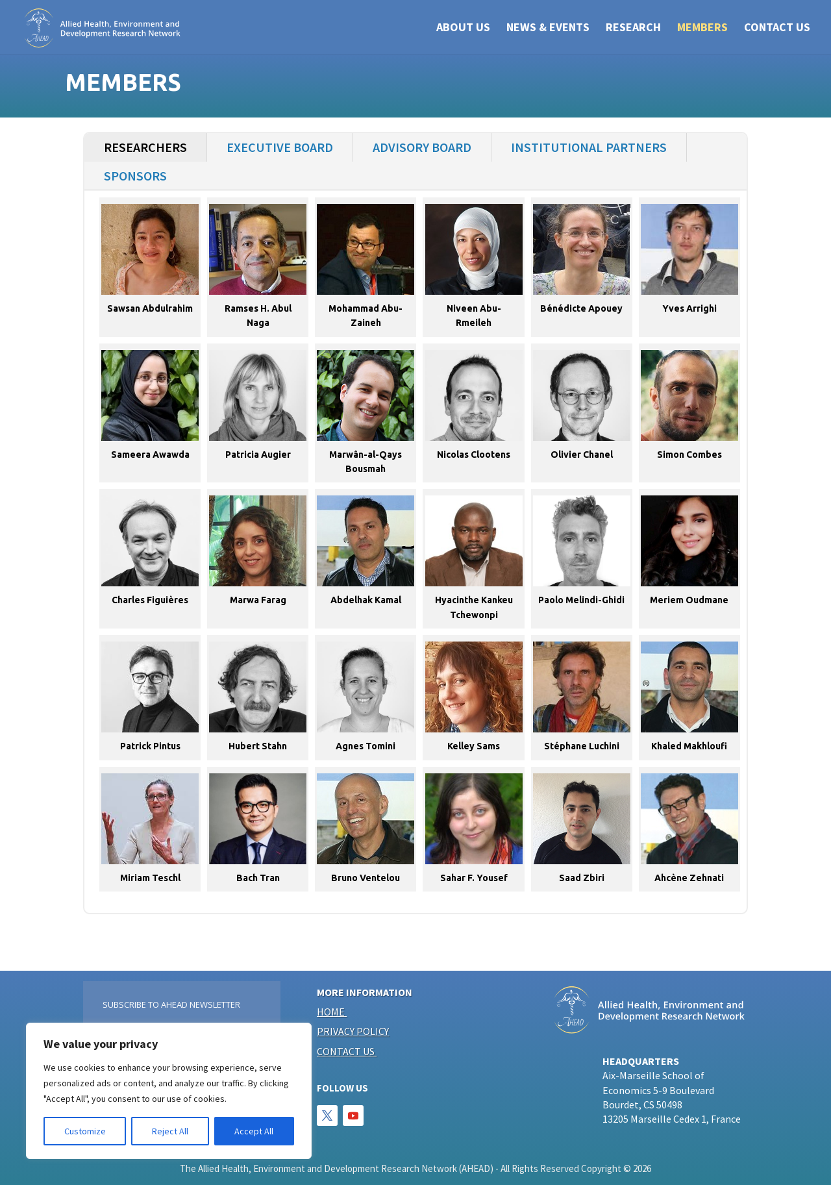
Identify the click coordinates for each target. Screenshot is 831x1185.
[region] (169, 1091)
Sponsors (135, 176)
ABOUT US (463, 28)
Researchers (145, 147)
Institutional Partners (589, 147)
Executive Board (280, 147)
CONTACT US (777, 28)
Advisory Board (422, 147)
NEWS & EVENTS (547, 28)
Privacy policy (353, 1031)
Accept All (253, 1131)
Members (702, 28)
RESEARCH (633, 28)
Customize (85, 1131)
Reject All (170, 1131)
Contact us (346, 1051)
